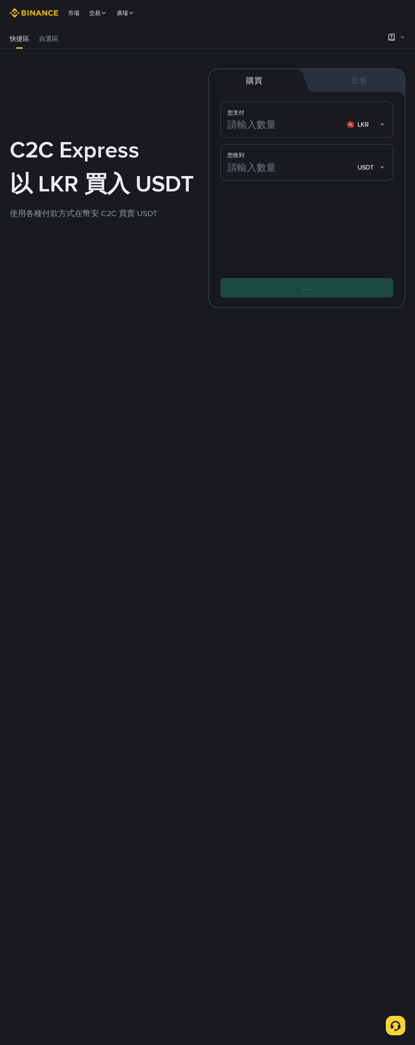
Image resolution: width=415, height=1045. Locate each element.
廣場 (126, 13)
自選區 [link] (48, 38)
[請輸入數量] (285, 125)
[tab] (19, 39)
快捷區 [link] (19, 38)
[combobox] (366, 125)
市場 (73, 13)
